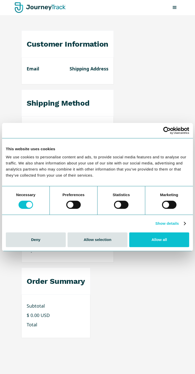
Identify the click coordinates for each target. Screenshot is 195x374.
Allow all (159, 239)
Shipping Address (89, 69)
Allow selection (97, 239)
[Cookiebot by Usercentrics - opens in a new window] (167, 130)
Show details (167, 223)
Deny (35, 239)
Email (33, 69)
